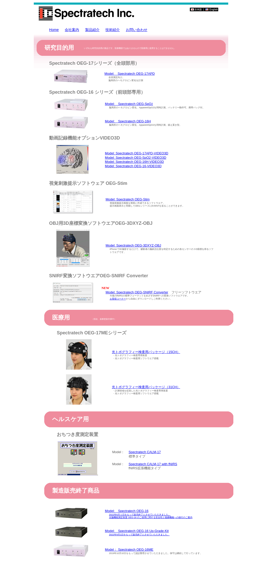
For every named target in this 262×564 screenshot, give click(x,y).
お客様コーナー (118, 298)
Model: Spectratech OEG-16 (126, 511)
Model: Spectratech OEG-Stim (128, 199)
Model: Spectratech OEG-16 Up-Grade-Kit (137, 531)
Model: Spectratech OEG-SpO (129, 104)
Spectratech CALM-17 (145, 452)
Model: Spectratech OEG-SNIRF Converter (137, 292)
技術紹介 (112, 30)
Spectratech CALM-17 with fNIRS (153, 464)
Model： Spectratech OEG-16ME (129, 549)
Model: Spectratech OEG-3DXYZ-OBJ (133, 245)
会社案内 (72, 30)
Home (54, 30)
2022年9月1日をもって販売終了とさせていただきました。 (139, 534)
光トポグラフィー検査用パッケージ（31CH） (146, 387)
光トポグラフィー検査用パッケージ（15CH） (146, 352)
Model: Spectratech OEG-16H (128, 121)
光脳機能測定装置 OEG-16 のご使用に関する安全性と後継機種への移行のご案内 (150, 517)
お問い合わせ (136, 30)
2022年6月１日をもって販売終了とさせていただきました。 (140, 514)
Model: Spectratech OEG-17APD (129, 74)
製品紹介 (92, 30)
